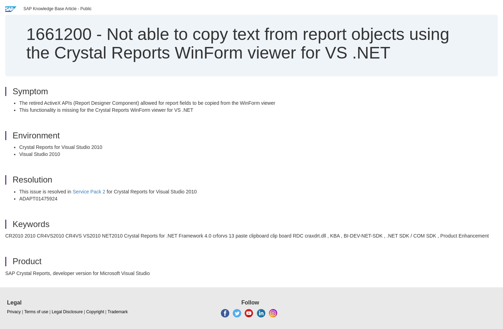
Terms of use (36, 311)
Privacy (14, 311)
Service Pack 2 (89, 191)
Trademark (117, 311)
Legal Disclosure (67, 311)
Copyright (95, 311)
